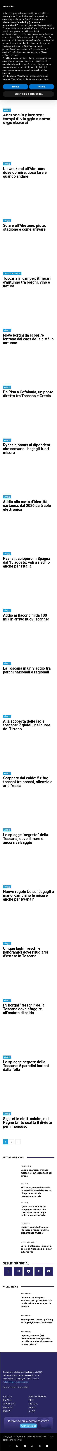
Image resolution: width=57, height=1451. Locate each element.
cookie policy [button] (46, 25)
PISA (31, 1399)
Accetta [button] (41, 86)
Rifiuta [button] (15, 86)
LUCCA (6, 1410)
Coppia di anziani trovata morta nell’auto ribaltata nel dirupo (36, 1172)
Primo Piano (26, 1166)
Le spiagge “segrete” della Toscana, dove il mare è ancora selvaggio (25, 839)
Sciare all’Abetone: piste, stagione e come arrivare (24, 227)
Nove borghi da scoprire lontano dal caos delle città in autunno (28, 339)
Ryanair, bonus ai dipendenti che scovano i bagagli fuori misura (27, 449)
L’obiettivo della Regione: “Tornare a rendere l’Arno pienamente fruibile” (35, 1229)
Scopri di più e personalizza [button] (28, 94)
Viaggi (7, 110)
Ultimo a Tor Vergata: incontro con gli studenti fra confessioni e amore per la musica (36, 1302)
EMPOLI (7, 1399)
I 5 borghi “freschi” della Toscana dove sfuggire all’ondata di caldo (23, 1009)
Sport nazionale (28, 1242)
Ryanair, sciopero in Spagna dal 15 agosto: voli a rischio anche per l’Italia (26, 562)
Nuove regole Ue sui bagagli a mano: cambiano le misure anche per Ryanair (28, 895)
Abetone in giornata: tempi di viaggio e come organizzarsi (26, 118)
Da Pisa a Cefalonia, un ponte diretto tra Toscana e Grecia (28, 394)
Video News (26, 1294)
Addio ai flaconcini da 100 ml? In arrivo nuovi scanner (26, 617)
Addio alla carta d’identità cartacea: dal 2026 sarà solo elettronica (27, 506)
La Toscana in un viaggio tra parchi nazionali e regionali (27, 670)
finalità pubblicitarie (11, 46)
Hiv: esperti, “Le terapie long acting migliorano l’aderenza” (37, 1321)
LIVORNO (8, 1407)
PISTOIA (33, 1403)
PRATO (32, 1407)
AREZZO (7, 1396)
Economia (25, 1223)
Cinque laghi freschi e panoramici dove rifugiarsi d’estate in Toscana (25, 952)
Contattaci (28, 1426)
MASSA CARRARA (37, 1396)
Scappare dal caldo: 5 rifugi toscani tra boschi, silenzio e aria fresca (27, 782)
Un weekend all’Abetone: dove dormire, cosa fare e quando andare (25, 173)
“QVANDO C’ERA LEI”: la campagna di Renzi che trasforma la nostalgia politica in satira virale (33, 1211)
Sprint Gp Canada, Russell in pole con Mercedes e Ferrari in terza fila (36, 1248)
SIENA (32, 1410)
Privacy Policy (22, 1387)
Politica (24, 1184)
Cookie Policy (9, 1387)
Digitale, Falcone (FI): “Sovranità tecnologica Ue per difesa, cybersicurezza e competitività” (37, 1340)
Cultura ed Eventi (12, 273)
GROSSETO (9, 1403)
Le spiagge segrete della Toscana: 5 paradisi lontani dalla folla (26, 1066)
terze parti (49, 28)
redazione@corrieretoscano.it (15, 1382)
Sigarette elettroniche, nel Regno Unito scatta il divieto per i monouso (27, 1123)
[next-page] (18, 1141)
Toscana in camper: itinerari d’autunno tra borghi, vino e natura (27, 282)
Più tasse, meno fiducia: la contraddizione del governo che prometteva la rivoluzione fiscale (36, 1192)
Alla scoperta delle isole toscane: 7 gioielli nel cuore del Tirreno (26, 725)
